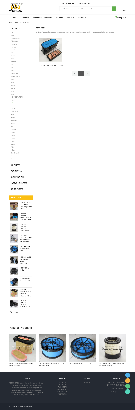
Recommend (37, 18)
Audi (12, 32)
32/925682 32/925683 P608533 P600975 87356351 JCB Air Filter (25, 217)
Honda (13, 85)
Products (25, 18)
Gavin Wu (127, 375)
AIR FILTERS (17, 22)
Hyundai (13, 88)
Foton (12, 70)
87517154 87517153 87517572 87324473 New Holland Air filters (25, 228)
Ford (12, 67)
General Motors (15, 76)
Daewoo (13, 56)
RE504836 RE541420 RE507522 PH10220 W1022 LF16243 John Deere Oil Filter (25, 304)
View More (14, 312)
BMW (12, 35)
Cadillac (13, 47)
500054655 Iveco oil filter (25, 269)
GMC (12, 79)
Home (14, 18)
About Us (70, 18)
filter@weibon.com (118, 392)
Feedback (48, 18)
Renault (13, 132)
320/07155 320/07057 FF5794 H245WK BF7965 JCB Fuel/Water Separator (26, 239)
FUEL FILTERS (16, 171)
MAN (12, 115)
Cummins (14, 159)
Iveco (12, 94)
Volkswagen (14, 41)
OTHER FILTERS (17, 189)
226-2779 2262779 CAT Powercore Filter (26, 248)
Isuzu (12, 91)
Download (59, 18)
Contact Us (82, 18)
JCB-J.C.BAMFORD (17, 97)
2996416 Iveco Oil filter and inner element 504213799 (25, 260)
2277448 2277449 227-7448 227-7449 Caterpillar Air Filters (26, 206)
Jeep (12, 100)
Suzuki (13, 141)
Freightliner (14, 73)
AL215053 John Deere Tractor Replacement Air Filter (56, 65)
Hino (12, 82)
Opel (12, 126)
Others (13, 156)
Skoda (13, 138)
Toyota (13, 144)
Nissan (13, 123)
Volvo (12, 147)
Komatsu (13, 109)
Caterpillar (14, 44)
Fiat (12, 64)
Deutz (12, 59)
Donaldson (14, 62)
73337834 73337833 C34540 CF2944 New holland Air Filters (25, 293)
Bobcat (13, 150)
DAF (12, 53)
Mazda (13, 117)
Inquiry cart (121, 18)
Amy (127, 380)
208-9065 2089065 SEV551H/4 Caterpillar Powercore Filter (52, 364)
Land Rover (14, 112)
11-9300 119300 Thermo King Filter (25, 280)
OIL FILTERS (15, 165)
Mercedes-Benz (15, 38)
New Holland (15, 153)
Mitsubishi (14, 120)
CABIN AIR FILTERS (18, 177)
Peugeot (13, 129)
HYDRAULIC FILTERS (19, 183)
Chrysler (13, 50)
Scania (13, 135)
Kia (12, 106)
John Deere (25, 22)
